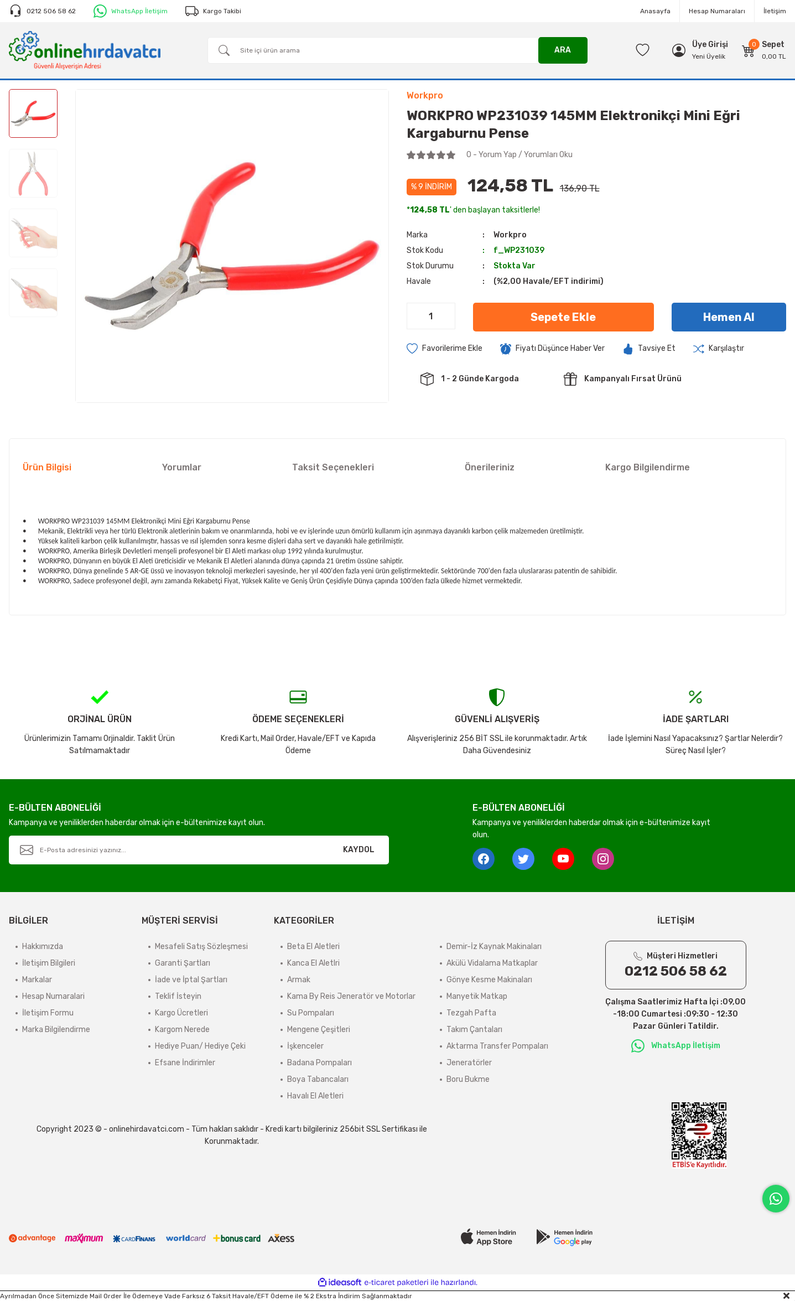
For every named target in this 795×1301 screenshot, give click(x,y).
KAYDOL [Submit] (359, 849)
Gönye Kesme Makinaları (489, 979)
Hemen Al (729, 317)
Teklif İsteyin (178, 996)
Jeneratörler (469, 1062)
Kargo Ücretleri (181, 1013)
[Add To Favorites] (444, 349)
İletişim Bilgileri (48, 963)
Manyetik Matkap (476, 996)
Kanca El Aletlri (313, 963)
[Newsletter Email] (199, 850)
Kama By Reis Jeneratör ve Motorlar (351, 996)
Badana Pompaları (319, 1062)
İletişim (774, 11)
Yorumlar (181, 467)
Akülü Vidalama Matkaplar (492, 963)
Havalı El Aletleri (315, 1096)
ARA (562, 50)
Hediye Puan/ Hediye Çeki (200, 1046)
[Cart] (764, 50)
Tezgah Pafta (471, 1013)
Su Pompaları (310, 1013)
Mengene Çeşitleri (318, 1029)
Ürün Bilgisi (47, 467)
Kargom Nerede (182, 1029)
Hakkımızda (42, 946)
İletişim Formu (48, 1013)
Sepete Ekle (563, 317)
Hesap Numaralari (53, 996)
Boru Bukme (468, 1079)
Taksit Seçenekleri (333, 467)
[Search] (397, 50)
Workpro (510, 235)
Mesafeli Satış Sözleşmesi (201, 946)
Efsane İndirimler (185, 1062)
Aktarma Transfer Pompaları (497, 1046)
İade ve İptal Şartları (191, 979)
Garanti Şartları (182, 963)
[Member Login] (710, 45)
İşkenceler (305, 1046)
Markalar (37, 979)
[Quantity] (431, 316)
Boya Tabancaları (318, 1079)
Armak (298, 979)
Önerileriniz (490, 467)
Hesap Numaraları (717, 11)
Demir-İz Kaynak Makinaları (494, 946)
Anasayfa (655, 11)
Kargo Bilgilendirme (647, 467)
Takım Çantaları (474, 1029)
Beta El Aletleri (313, 946)
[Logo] (84, 50)
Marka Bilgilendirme (56, 1029)
